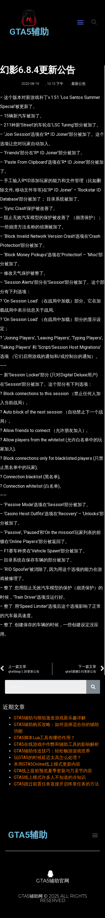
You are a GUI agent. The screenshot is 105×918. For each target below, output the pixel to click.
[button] (80, 22)
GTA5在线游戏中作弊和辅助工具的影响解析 (56, 744)
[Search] (93, 687)
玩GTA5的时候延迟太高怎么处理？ (47, 757)
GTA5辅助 (29, 31)
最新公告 (78, 84)
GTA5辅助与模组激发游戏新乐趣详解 (50, 717)
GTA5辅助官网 (52, 881)
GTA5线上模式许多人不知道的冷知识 (50, 777)
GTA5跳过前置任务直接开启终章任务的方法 (56, 784)
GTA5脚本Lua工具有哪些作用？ (44, 737)
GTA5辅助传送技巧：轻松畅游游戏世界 (52, 751)
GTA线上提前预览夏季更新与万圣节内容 (53, 770)
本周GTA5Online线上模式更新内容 (47, 764)
